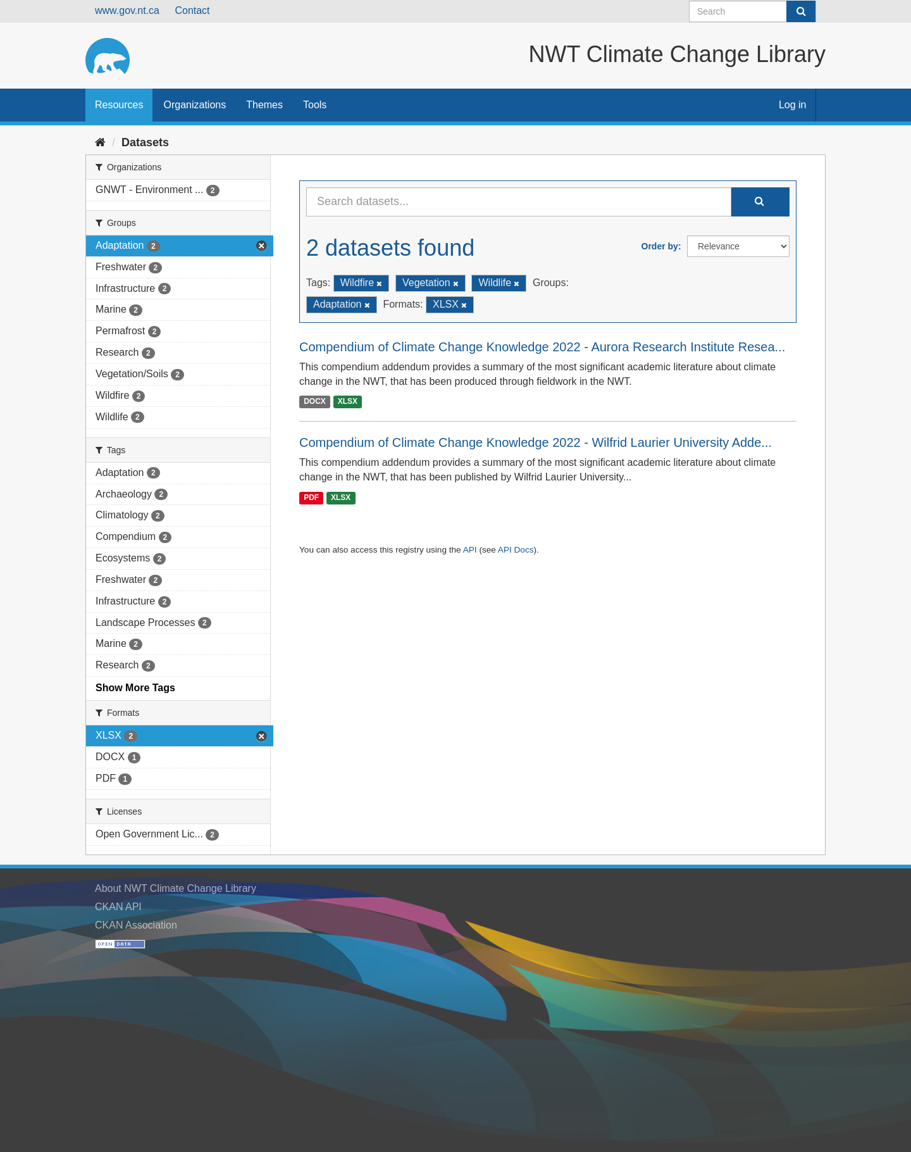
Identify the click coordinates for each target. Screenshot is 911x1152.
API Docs (516, 549)
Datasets (145, 142)
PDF (311, 497)
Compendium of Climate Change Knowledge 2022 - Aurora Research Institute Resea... (542, 347)
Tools (314, 104)
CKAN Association (136, 925)
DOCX (315, 401)
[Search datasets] (752, 11)
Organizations (194, 104)
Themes (264, 104)
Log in (793, 104)
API (470, 549)
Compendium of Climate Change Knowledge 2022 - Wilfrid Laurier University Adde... (535, 442)
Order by (659, 246)
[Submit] (800, 11)
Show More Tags (135, 687)
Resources (119, 104)
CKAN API (118, 906)
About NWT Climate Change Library (175, 888)
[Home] (100, 142)
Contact (192, 10)
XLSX (347, 401)
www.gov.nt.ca (127, 10)
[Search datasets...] (518, 201)
